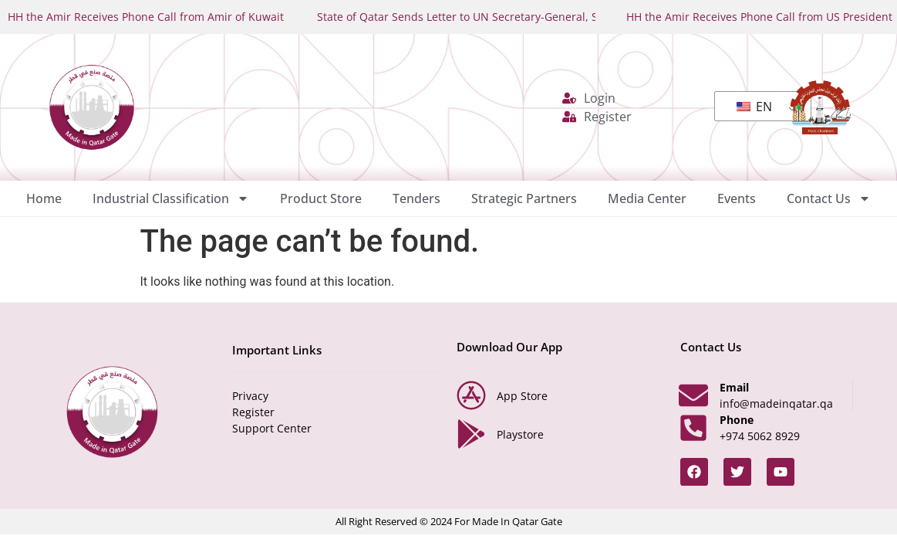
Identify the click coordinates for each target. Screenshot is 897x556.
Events (736, 198)
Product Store (321, 198)
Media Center (647, 198)
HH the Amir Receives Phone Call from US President (759, 16)
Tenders (416, 198)
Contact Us (829, 198)
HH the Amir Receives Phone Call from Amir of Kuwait (146, 16)
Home (44, 198)
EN (754, 106)
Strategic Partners (524, 198)
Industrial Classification (171, 198)
